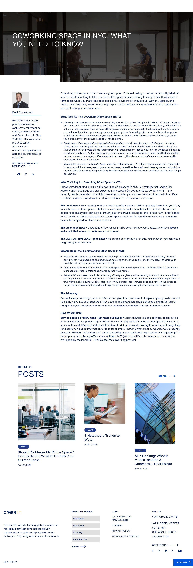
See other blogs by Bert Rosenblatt (25, 165)
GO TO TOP (182, 562)
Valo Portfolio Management (121, 518)
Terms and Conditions (126, 536)
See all (163, 376)
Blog (23, 446)
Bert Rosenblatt (22, 112)
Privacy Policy (121, 531)
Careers (117, 525)
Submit (75, 546)
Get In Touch (165, 545)
